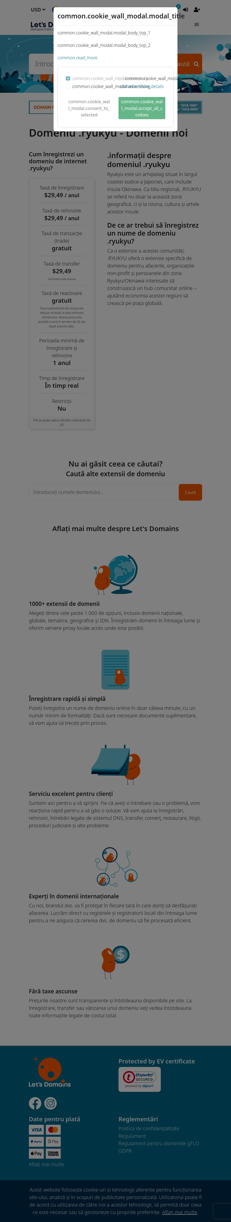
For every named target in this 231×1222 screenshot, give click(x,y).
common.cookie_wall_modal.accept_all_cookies (142, 108)
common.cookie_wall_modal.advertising (111, 86)
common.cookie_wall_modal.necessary (110, 78)
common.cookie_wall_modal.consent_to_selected (89, 108)
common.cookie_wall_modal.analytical (162, 78)
